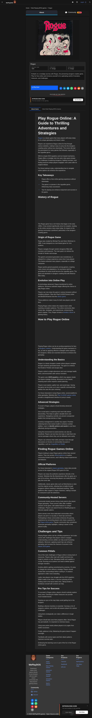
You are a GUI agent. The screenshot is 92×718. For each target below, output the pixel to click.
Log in (83, 2)
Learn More (68, 712)
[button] (90, 2)
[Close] (87, 706)
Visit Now (82, 712)
